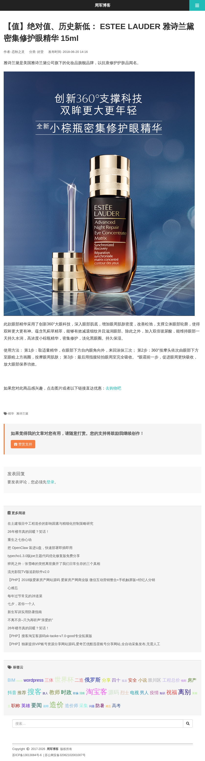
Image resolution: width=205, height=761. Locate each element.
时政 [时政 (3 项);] (66, 692)
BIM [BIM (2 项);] (11, 680)
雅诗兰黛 (22, 413)
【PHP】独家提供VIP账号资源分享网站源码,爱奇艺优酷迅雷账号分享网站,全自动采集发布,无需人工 (84, 644)
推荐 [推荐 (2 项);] (21, 692)
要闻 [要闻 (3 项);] (36, 705)
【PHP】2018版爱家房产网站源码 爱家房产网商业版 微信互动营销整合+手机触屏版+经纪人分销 (81, 580)
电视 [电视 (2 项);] (134, 692)
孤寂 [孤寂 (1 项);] (124, 680)
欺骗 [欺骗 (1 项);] (75, 693)
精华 (11, 413)
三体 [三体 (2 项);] (49, 680)
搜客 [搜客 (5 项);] (34, 692)
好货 (40, 52)
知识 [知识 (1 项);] (162, 693)
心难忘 (13, 588)
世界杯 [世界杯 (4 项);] (64, 679)
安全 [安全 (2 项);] (132, 680)
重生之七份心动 (20, 540)
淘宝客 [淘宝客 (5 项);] (96, 692)
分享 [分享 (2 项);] (106, 680)
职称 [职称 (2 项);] (15, 705)
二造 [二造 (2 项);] (79, 680)
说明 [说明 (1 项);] (45, 706)
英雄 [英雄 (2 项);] (25, 705)
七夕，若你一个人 (21, 604)
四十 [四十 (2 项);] (116, 680)
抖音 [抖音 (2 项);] (12, 692)
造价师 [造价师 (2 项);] (71, 705)
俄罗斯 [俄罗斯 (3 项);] (92, 680)
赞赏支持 (23, 444)
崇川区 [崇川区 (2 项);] (154, 680)
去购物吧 (113, 388)
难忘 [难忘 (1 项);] (108, 706)
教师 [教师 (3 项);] (54, 692)
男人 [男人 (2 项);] (144, 692)
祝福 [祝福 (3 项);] (171, 692)
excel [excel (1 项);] (19, 680)
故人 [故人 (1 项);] (45, 693)
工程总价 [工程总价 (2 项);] (171, 680)
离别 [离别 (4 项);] (184, 692)
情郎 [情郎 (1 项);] (183, 680)
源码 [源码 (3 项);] (113, 692)
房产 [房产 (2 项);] (192, 680)
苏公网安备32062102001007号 (65, 755)
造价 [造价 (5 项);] (56, 705)
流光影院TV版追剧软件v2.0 (28, 572)
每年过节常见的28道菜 (25, 596)
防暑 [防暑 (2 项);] (100, 705)
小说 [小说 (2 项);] (142, 680)
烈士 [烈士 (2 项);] (124, 692)
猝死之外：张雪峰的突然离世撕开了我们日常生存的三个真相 (54, 564)
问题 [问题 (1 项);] (92, 706)
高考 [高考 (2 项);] (116, 705)
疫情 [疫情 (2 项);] (154, 692)
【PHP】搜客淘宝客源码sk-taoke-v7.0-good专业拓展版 (50, 636)
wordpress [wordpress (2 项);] (33, 680)
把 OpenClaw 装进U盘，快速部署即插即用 (40, 548)
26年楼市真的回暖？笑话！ (28, 532)
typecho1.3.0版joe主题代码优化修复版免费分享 (44, 556)
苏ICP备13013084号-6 (27, 755)
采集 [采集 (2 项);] (83, 705)
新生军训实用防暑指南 (25, 612)
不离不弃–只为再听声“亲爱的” (30, 620)
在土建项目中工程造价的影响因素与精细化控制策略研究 (50, 523)
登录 (50, 482)
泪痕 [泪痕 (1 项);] (82, 693)
